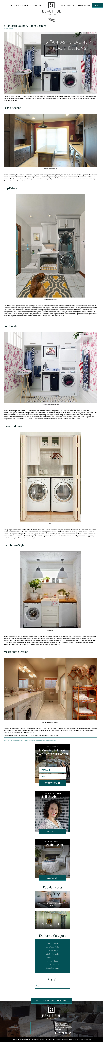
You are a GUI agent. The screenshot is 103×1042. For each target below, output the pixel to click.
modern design (40, 740)
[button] (36, 5)
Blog (63, 5)
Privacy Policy (25, 1039)
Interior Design (8, 28)
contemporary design (17, 740)
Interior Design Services (20, 5)
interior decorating (29, 740)
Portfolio (71, 5)
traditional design (51, 740)
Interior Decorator (52, 964)
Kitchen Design (52, 950)
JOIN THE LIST (52, 783)
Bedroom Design (52, 957)
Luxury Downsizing (52, 968)
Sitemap (49, 1039)
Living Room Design (52, 947)
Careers (14, 1039)
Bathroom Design (52, 961)
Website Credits (38, 1039)
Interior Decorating (52, 954)
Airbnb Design (84, 5)
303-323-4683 (60, 1029)
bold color (7, 740)
